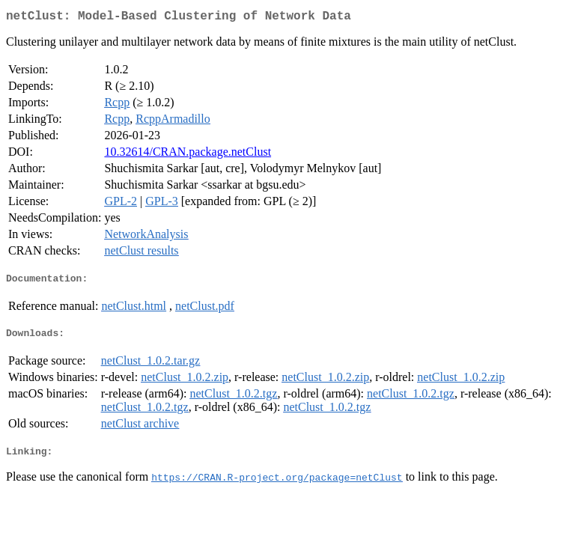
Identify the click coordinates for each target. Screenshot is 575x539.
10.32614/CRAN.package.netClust (187, 154)
